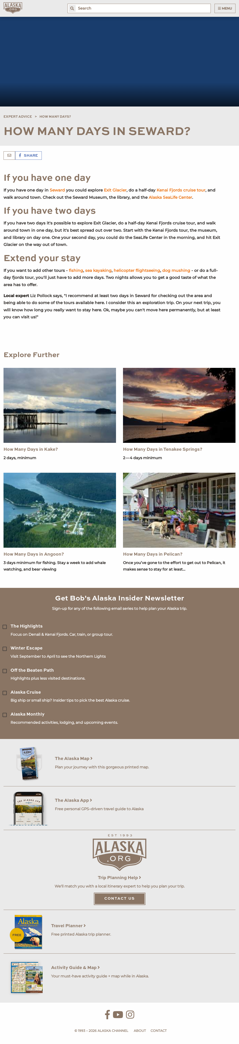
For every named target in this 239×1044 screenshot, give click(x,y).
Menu (225, 8)
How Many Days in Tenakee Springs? (162, 449)
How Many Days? (55, 116)
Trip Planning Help (119, 878)
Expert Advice (18, 116)
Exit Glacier (115, 190)
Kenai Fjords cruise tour (181, 190)
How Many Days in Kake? (31, 449)
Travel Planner (68, 926)
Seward (57, 190)
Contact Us (119, 899)
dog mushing (176, 270)
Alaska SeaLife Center (170, 197)
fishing (76, 270)
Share (28, 156)
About (140, 1031)
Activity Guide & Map (75, 968)
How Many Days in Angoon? (34, 554)
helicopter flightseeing (137, 270)
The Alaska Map (74, 758)
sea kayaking (98, 270)
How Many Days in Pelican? (153, 554)
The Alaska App (73, 800)
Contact (159, 1031)
